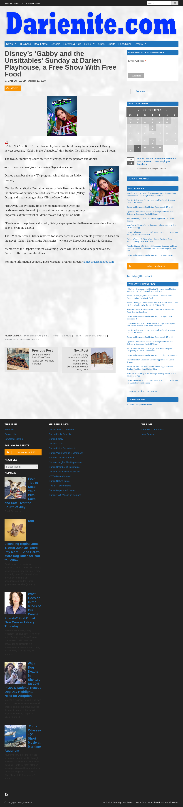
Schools (55, 44)
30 (137, 119)
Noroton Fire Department (61, 457)
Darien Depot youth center (62, 490)
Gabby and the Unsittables (22, 339)
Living (90, 44)
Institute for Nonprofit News (164, 802)
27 (130, 147)
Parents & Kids (72, 44)
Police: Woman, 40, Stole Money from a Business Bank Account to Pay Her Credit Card (149, 240)
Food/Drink (124, 44)
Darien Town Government (61, 429)
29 (130, 119)
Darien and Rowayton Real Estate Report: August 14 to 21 (150, 255)
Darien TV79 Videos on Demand (65, 495)
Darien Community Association (64, 471)
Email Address (137, 61)
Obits (101, 44)
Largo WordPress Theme (128, 802)
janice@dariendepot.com (98, 261)
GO (174, 3)
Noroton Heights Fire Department (65, 462)
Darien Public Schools (60, 434)
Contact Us (19, 3)
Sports (111, 44)
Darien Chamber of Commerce (64, 467)
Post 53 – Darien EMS (60, 485)
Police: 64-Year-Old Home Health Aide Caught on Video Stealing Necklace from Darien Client (150, 367)
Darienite (140, 91)
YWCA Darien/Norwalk (60, 476)
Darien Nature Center (59, 481)
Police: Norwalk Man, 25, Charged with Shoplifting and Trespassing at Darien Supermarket (149, 349)
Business (25, 44)
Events (141, 44)
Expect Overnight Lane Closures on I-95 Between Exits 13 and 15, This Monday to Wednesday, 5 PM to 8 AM (152, 303)
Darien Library (56, 439)
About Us (8, 3)
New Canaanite (149, 434)
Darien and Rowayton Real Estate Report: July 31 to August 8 (152, 355)
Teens (78, 335)
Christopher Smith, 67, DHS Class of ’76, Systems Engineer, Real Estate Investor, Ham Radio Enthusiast (151, 324)
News (12, 44)
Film (46, 335)
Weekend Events (95, 335)
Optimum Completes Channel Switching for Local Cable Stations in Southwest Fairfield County (150, 212)
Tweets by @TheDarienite (140, 276)
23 (152, 140)
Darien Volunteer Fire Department (66, 453)
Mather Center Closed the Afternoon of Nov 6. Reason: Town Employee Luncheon (157, 161)
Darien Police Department (62, 448)
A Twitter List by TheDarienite (142, 391)
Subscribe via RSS (146, 266)
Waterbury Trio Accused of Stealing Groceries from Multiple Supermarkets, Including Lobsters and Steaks (151, 194)
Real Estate (41, 44)
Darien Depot (32, 335)
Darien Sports (137, 399)
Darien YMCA (56, 443)
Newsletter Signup (33, 3)
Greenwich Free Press (152, 429)
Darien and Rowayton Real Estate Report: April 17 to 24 (150, 207)
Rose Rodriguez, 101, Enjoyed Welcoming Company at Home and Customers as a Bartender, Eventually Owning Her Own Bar (152, 248)
